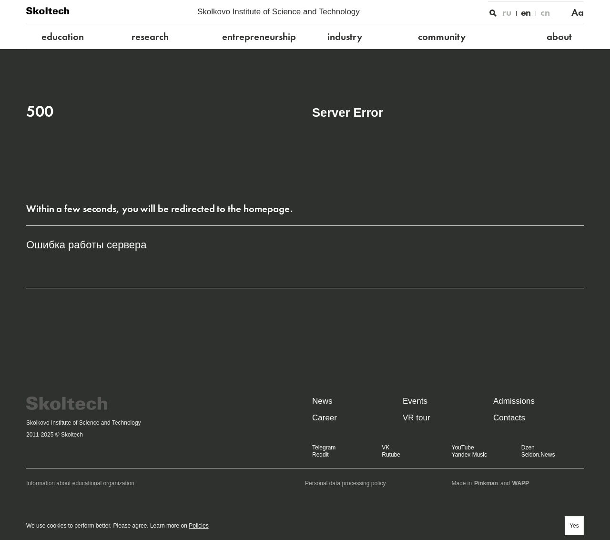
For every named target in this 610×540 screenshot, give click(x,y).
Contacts (509, 417)
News (322, 401)
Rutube (391, 454)
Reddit (320, 454)
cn (545, 12)
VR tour (416, 417)
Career (324, 417)
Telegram (324, 447)
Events (415, 401)
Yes (574, 525)
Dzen (528, 447)
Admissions (514, 401)
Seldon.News (538, 454)
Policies (198, 525)
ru (506, 12)
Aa (577, 12)
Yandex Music (469, 454)
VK (385, 447)
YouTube (463, 447)
